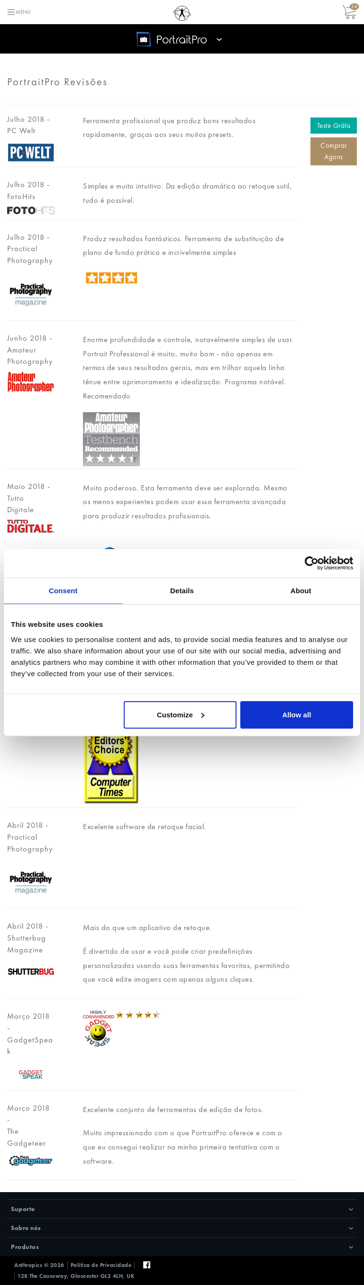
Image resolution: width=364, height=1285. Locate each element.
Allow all (296, 714)
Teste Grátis (334, 125)
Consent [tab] (63, 591)
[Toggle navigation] (18, 12)
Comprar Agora (333, 151)
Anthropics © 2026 (39, 1265)
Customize (180, 714)
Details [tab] (182, 591)
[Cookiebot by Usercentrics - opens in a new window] (311, 563)
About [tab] (301, 591)
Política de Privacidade (101, 1265)
